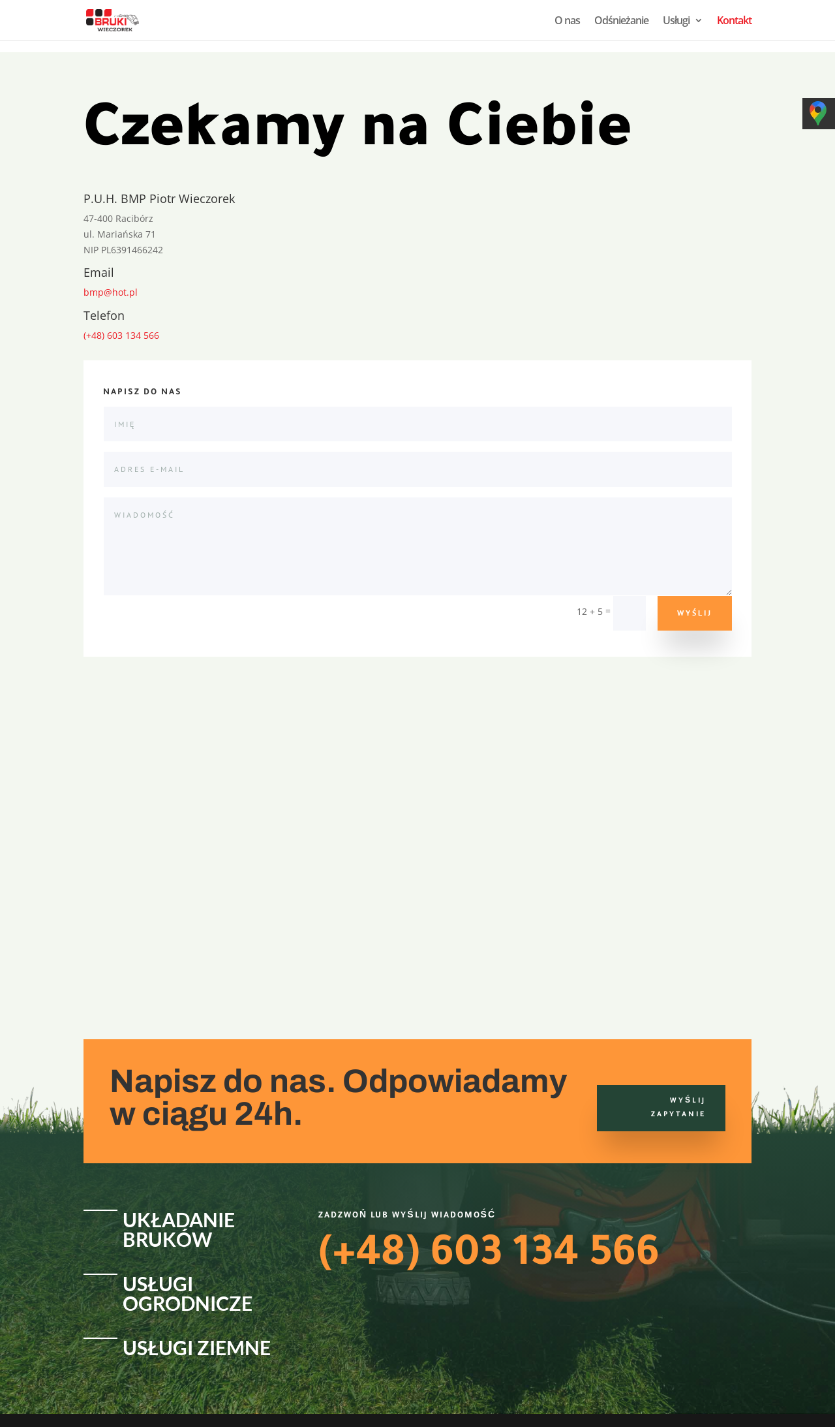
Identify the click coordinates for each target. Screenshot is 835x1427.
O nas (567, 21)
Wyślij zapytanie (678, 1107)
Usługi (676, 21)
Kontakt (734, 21)
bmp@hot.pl (111, 292)
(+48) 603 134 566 (121, 335)
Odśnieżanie (621, 21)
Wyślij (694, 613)
